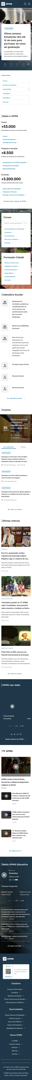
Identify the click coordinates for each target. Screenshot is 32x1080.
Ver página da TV (16, 851)
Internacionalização (11, 270)
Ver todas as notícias (16, 673)
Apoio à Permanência (14, 1025)
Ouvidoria (14, 992)
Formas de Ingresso (16, 85)
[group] (12, 706)
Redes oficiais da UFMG (16, 739)
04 (23, 64)
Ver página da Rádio (16, 946)
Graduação (9, 232)
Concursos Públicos (15, 1022)
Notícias (15, 1051)
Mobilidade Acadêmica (15, 1028)
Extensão (8, 243)
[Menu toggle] (29, 4)
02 (11, 64)
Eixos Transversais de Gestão (14, 999)
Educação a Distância (12, 239)
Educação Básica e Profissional (15, 229)
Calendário (16, 98)
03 (17, 64)
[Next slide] (21, 726)
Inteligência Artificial (12, 266)
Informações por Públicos (15, 1002)
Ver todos (8, 280)
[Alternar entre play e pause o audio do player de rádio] (4, 875)
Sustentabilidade (11, 276)
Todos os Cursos (14, 1018)
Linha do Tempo (14, 1044)
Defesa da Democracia (12, 263)
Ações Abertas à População (14, 1015)
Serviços (16, 102)
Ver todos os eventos (16, 509)
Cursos (16, 81)
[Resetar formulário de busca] (26, 223)
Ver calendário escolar (16, 398)
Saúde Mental (10, 273)
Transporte (16, 93)
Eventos (14, 1054)
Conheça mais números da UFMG (16, 201)
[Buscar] (24, 223)
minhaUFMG (16, 89)
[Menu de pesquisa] (25, 4)
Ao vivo (12, 870)
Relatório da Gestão (15, 996)
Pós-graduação (10, 236)
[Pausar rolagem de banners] (28, 64)
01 (5, 64)
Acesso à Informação (14, 989)
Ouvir (4, 919)
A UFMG (15, 1041)
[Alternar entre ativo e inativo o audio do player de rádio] (10, 880)
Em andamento (9, 447)
